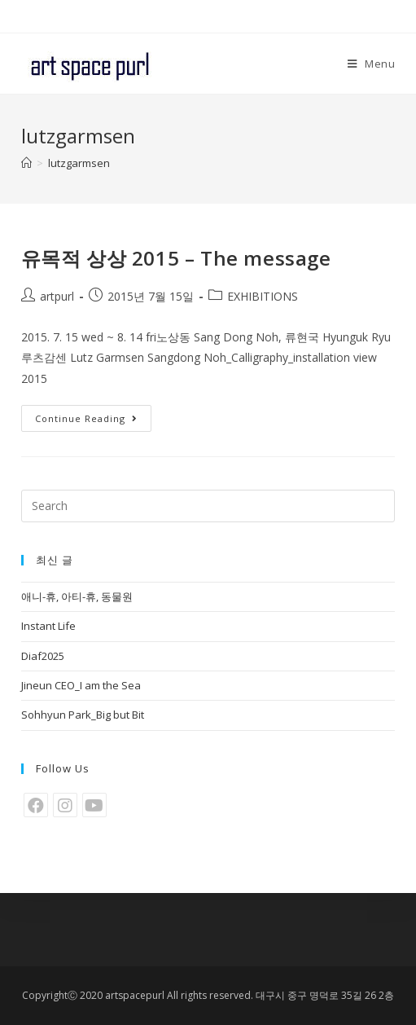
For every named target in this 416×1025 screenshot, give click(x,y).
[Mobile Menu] (372, 63)
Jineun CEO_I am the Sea (81, 685)
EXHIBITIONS (262, 296)
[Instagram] (65, 805)
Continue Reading (86, 418)
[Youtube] (94, 805)
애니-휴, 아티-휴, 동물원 (77, 596)
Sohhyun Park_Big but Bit (82, 714)
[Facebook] (36, 805)
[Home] (26, 163)
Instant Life (48, 625)
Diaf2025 (42, 656)
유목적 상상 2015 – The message (176, 257)
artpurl (57, 296)
